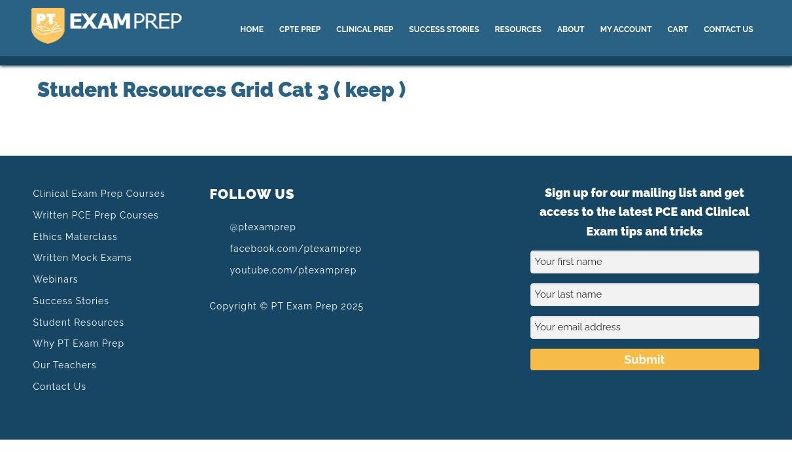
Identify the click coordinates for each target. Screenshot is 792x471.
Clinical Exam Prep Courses (99, 193)
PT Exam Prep (129, 27)
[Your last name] (644, 294)
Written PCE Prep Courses (96, 215)
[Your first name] (644, 262)
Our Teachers (65, 365)
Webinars (55, 279)
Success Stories (71, 301)
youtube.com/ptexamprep (283, 269)
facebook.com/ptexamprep (286, 247)
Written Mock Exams (82, 258)
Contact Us (59, 386)
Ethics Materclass (75, 237)
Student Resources (78, 322)
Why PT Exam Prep (79, 343)
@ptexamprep (253, 227)
